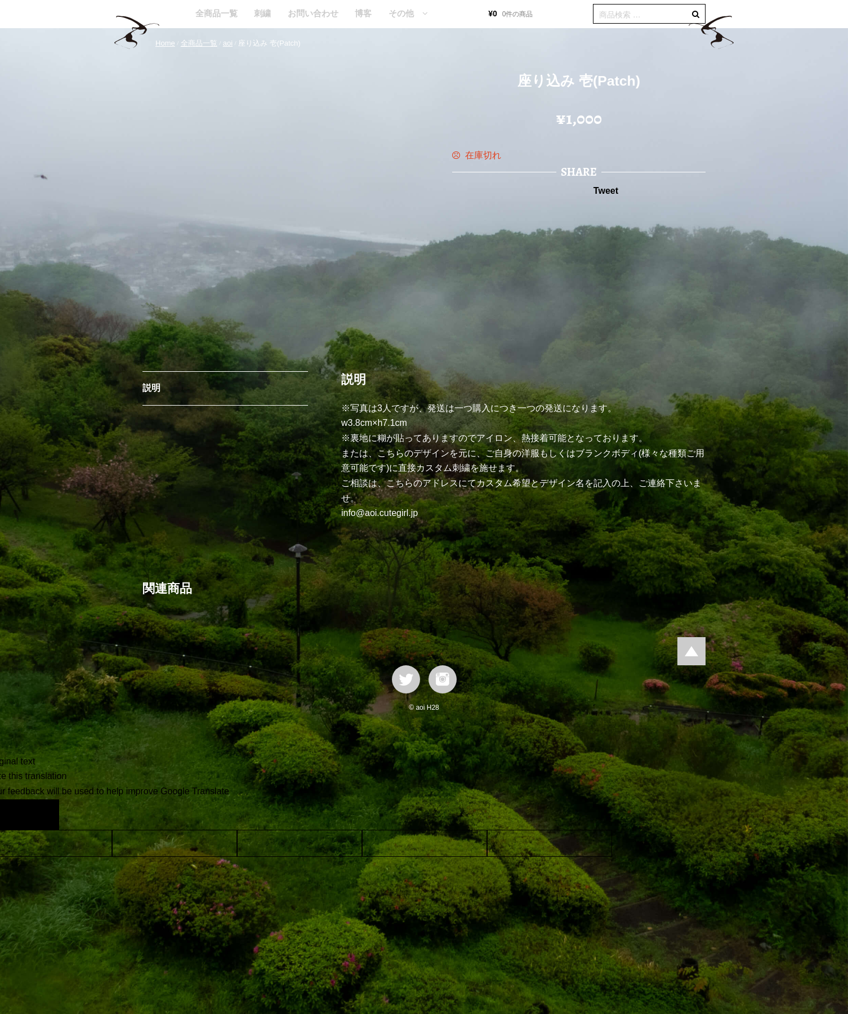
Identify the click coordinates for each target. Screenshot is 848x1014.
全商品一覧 (216, 13)
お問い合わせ (313, 13)
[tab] (225, 389)
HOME (170, 14)
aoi (228, 43)
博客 (363, 13)
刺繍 (262, 13)
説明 (151, 388)
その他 (401, 13)
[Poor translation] (41, 814)
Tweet (605, 190)
